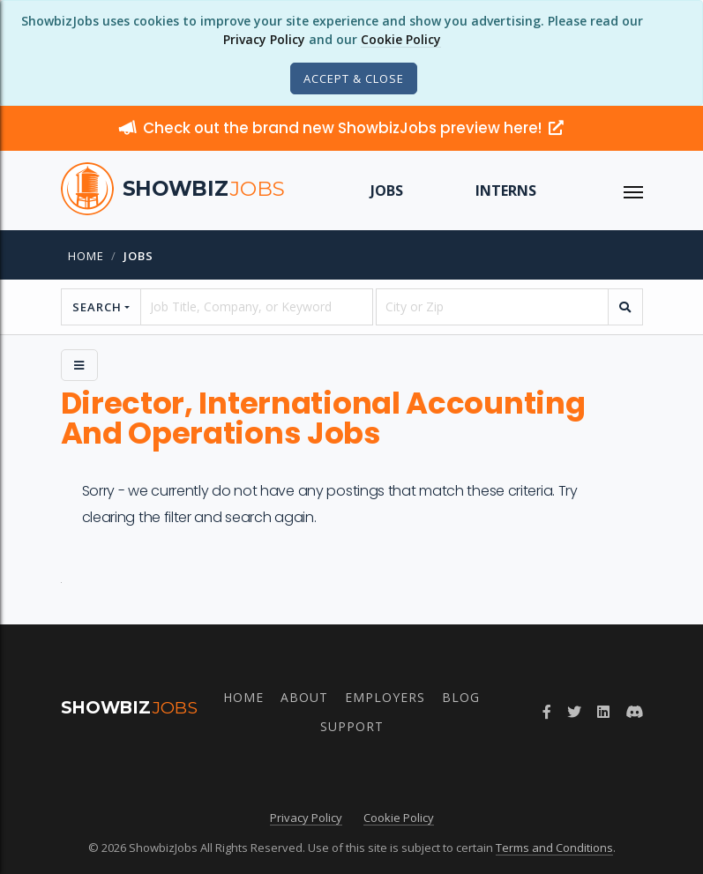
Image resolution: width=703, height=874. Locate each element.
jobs (138, 256)
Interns (505, 190)
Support (352, 726)
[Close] (353, 78)
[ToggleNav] (633, 190)
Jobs (386, 190)
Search (97, 307)
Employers (385, 697)
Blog (461, 697)
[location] (492, 306)
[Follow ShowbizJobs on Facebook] (546, 711)
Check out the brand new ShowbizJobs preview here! (341, 127)
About (304, 697)
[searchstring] (256, 306)
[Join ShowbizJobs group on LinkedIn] (603, 711)
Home (86, 256)
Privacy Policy (264, 39)
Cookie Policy (401, 39)
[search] (625, 306)
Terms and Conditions (554, 847)
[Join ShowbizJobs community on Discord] (634, 711)
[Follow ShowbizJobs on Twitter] (574, 711)
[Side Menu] (79, 365)
